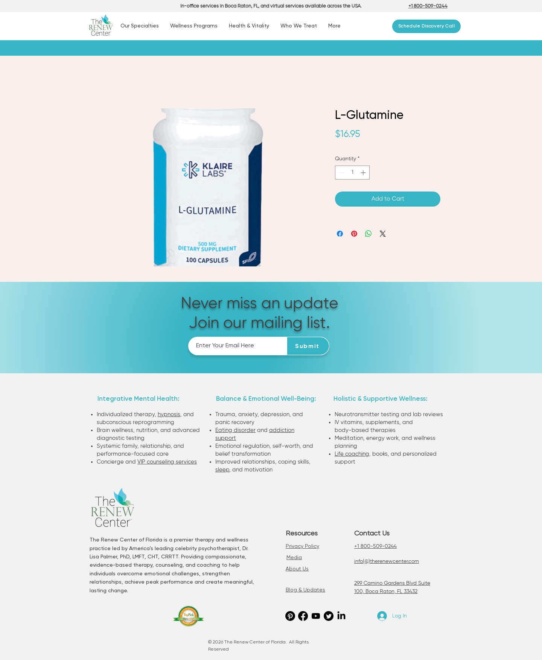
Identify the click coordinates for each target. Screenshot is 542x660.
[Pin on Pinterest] (354, 233)
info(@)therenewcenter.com (386, 561)
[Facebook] (303, 616)
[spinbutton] (352, 172)
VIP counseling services (167, 462)
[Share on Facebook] (339, 233)
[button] (139, 26)
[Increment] (363, 172)
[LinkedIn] (341, 616)
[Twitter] (328, 616)
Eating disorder (235, 430)
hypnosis (169, 414)
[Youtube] (316, 616)
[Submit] (308, 346)
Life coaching (352, 454)
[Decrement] (341, 172)
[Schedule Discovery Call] (426, 26)
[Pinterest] (290, 616)
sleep (222, 470)
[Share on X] (382, 233)
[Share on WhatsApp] (368, 233)
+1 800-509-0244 (375, 546)
